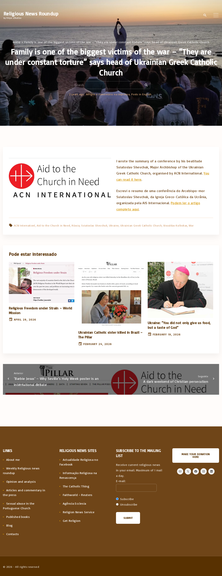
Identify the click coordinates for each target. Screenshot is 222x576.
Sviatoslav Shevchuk (94, 225)
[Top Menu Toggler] (216, 15)
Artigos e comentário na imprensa (108, 94)
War (191, 225)
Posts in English (141, 94)
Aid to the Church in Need (53, 225)
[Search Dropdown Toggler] (205, 15)
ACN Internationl (24, 225)
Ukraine (114, 225)
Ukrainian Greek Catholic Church (141, 225)
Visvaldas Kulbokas (175, 225)
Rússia (76, 225)
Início (16, 42)
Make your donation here (196, 455)
